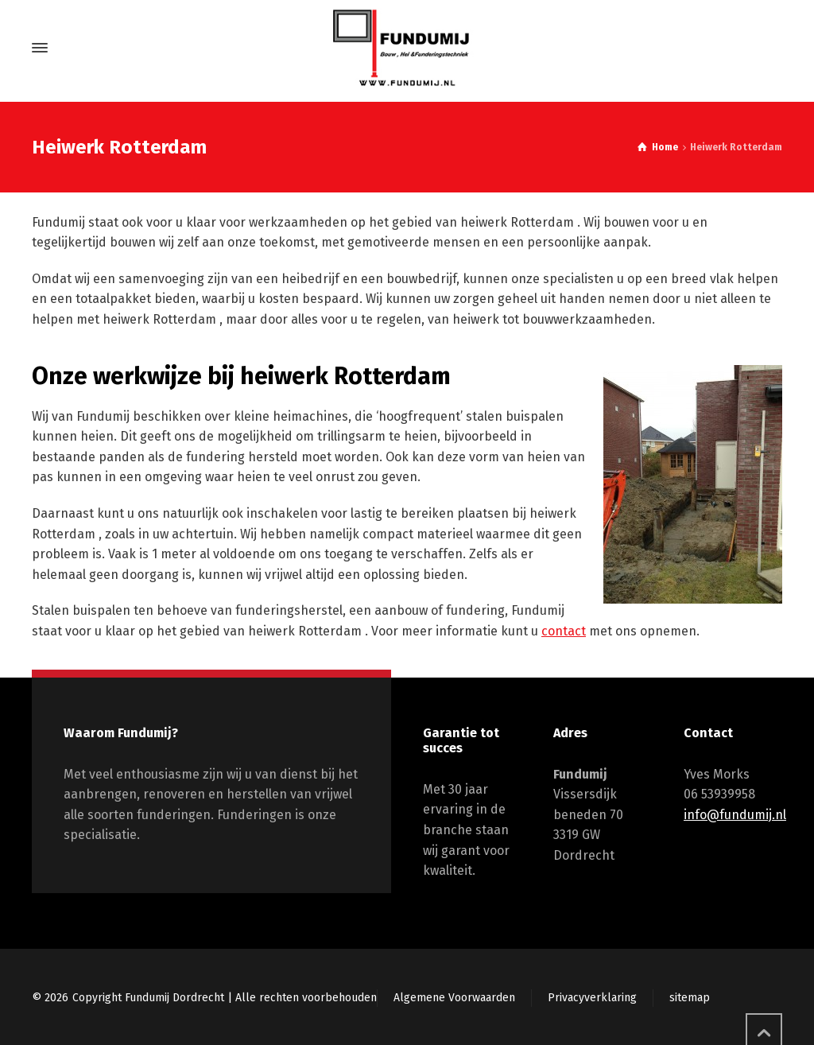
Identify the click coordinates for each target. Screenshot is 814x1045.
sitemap (689, 997)
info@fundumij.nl (735, 814)
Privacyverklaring (592, 997)
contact (563, 631)
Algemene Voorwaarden (454, 997)
